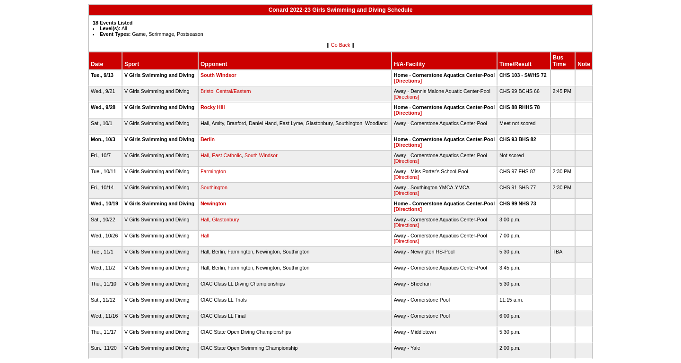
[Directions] (408, 81)
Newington (213, 203)
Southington (214, 187)
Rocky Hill (213, 107)
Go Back (340, 45)
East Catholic (227, 155)
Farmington (213, 171)
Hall (205, 155)
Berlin (208, 139)
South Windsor (218, 75)
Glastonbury (225, 219)
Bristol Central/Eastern (226, 91)
